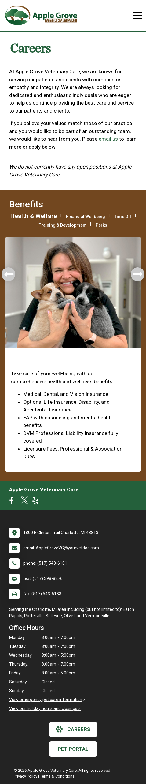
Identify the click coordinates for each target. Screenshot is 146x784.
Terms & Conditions (57, 776)
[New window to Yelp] (37, 502)
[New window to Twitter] (24, 502)
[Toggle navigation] (137, 15)
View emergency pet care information (45, 699)
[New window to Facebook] (13, 502)
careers (73, 729)
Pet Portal (73, 749)
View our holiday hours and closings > (45, 708)
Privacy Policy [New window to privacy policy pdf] (25, 776)
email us (108, 139)
